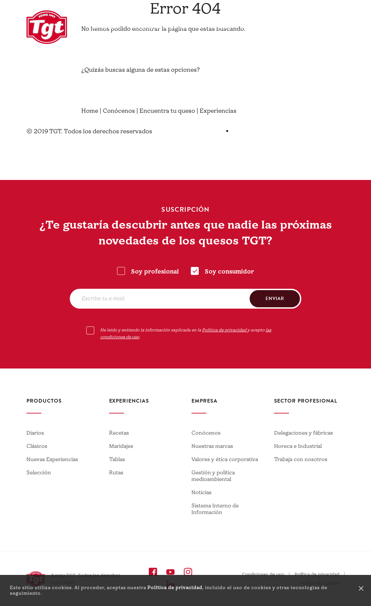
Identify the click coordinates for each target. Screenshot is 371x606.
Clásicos (36, 446)
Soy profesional (155, 272)
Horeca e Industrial (298, 446)
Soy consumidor (229, 272)
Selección (38, 472)
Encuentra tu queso (158, 27)
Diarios (35, 433)
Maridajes (121, 446)
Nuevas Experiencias (52, 459)
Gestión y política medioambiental (213, 476)
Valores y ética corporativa (224, 459)
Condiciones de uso (263, 574)
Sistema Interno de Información (215, 509)
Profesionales (282, 27)
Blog (247, 27)
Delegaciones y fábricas (303, 433)
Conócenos (105, 27)
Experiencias (213, 27)
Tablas (117, 459)
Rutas (116, 472)
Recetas (119, 433)
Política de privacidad (174, 587)
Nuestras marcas (212, 446)
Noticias (201, 492)
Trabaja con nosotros (300, 459)
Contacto (297, 9)
